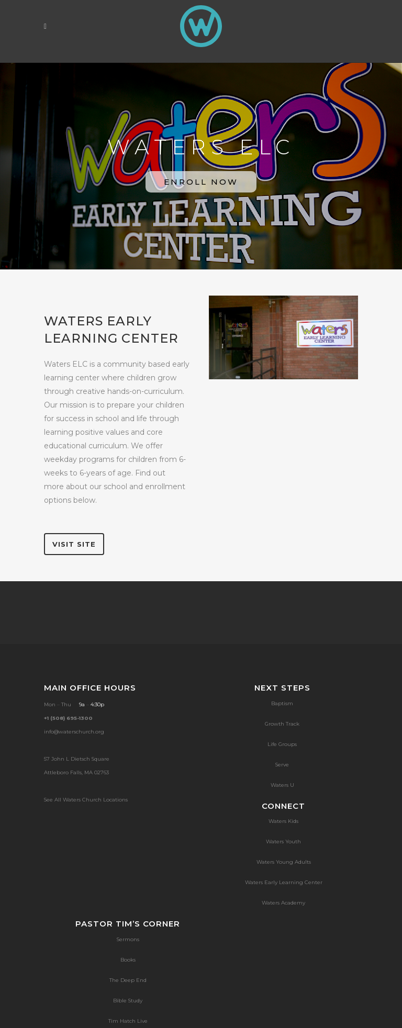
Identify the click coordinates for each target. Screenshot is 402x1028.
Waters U (282, 785)
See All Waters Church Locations (86, 800)
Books (128, 960)
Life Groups (282, 744)
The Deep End (128, 980)
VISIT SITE (74, 544)
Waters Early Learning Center (283, 882)
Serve (282, 764)
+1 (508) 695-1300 (68, 718)
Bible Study (127, 1000)
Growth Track (282, 724)
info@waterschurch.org (74, 732)
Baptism (282, 703)
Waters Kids (283, 821)
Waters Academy (283, 903)
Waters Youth (283, 841)
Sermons (128, 939)
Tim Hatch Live (128, 1021)
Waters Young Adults (283, 862)
